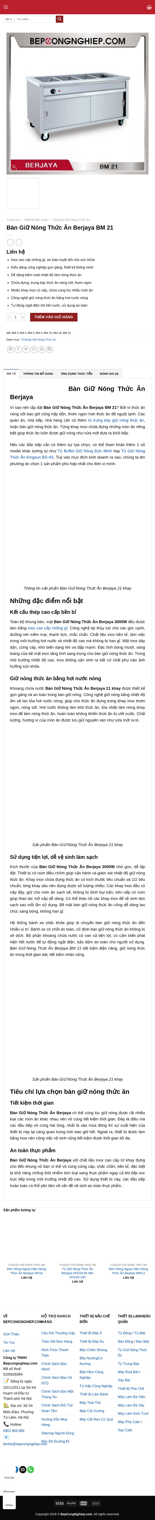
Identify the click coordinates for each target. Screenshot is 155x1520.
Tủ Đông (124, 1333)
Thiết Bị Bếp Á (91, 1333)
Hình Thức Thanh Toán (54, 1352)
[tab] (11, 373)
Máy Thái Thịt (90, 1403)
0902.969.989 (13, 1431)
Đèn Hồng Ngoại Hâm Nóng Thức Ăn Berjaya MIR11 (128, 1271)
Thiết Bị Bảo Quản (36, 219)
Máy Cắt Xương (92, 1411)
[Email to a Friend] (33, 349)
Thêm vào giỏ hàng (53, 317)
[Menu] (5, 7)
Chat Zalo (9, 1473)
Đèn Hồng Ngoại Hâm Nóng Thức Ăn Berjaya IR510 (26, 1271)
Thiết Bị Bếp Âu (92, 1341)
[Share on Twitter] (26, 349)
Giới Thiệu (11, 1334)
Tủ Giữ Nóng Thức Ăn (132, 1352)
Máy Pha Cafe (129, 1422)
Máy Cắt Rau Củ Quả (96, 1419)
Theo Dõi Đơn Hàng (56, 1341)
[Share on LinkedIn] (49, 349)
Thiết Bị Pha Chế (131, 1388)
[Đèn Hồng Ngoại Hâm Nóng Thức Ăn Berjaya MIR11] (128, 1238)
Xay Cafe (125, 1430)
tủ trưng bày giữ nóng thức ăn (116, 420)
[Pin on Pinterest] (41, 349)
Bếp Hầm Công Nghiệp (91, 1374)
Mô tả (11, 373)
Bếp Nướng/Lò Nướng (91, 1361)
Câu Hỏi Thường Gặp (58, 1333)
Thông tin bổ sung (38, 373)
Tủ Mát (139, 1333)
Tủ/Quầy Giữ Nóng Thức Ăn (71, 219)
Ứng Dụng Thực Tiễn (76, 373)
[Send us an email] (22, 1469)
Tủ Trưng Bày (128, 1364)
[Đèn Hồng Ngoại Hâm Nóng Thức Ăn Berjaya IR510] (26, 1238)
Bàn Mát (142, 1341)
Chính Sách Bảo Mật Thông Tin (57, 1394)
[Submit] (59, 19)
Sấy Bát (124, 1380)
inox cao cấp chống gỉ (47, 628)
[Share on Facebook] (18, 349)
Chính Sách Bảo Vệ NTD (56, 1380)
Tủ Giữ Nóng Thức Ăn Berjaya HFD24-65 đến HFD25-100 (77, 1273)
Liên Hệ (9, 1351)
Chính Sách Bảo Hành (54, 1366)
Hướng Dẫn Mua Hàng (54, 1422)
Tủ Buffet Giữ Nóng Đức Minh (85, 451)
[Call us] (30, 1469)
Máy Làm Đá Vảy (131, 1405)
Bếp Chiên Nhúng (93, 1350)
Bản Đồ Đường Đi (55, 1441)
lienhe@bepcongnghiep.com (25, 1444)
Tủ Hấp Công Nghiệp (96, 1386)
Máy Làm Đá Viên (131, 1397)
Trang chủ (13, 219)
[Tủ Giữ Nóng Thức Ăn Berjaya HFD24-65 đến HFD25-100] (77, 1238)
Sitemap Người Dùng (57, 1433)
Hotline (9, 1501)
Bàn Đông (125, 1341)
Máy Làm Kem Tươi (133, 1413)
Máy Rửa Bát (128, 1372)
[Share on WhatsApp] (10, 349)
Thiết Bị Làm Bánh (94, 1394)
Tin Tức (9, 1342)
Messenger (9, 1487)
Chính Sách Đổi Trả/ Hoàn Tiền (57, 1408)
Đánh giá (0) (109, 373)
